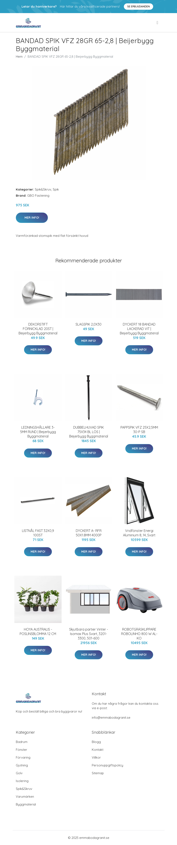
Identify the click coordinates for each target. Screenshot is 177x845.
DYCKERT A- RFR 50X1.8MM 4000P (88, 533)
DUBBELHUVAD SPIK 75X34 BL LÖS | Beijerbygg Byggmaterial (88, 431)
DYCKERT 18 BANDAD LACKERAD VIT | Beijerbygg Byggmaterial (139, 328)
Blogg (96, 742)
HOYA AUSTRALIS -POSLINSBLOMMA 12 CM (38, 631)
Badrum (21, 742)
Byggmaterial (26, 804)
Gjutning (22, 765)
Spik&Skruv (43, 189)
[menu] (157, 23)
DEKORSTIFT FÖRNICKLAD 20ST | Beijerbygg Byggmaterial (38, 328)
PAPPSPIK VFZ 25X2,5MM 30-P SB (139, 429)
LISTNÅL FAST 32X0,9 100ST (38, 533)
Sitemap (98, 773)
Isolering (22, 781)
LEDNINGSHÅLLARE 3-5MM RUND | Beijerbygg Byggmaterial (38, 431)
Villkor (96, 757)
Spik (56, 189)
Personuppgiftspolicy (107, 765)
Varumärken (25, 797)
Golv (19, 773)
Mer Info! (31, 217)
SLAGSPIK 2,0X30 (88, 324)
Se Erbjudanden (138, 6)
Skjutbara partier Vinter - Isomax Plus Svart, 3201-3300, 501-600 (88, 633)
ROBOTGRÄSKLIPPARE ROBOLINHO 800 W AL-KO (139, 633)
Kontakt (97, 750)
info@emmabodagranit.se (111, 718)
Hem (19, 57)
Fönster (21, 750)
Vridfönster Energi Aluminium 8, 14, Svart (139, 533)
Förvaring (23, 757)
